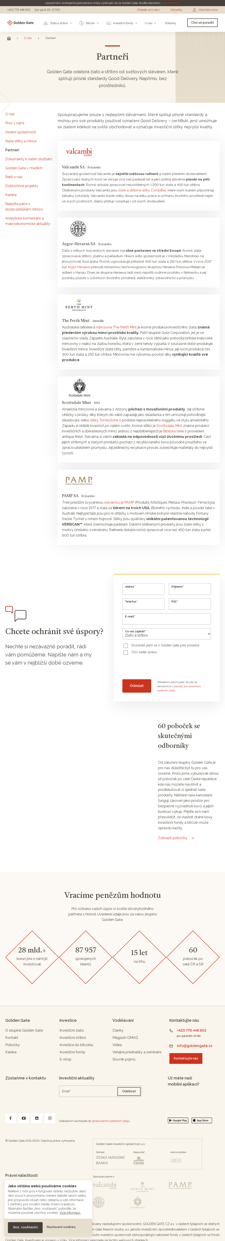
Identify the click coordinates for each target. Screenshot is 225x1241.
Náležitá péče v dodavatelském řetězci (24, 206)
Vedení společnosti (20, 132)
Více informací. (70, 1212)
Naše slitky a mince (20, 141)
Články (117, 1030)
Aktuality (176, 9)
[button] (25, 1227)
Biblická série (174, 431)
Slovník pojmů (124, 1059)
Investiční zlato (72, 1030)
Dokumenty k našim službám (28, 159)
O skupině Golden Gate (24, 1030)
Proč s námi (14, 123)
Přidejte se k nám (148, 9)
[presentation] (155, 667)
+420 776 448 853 (18, 9)
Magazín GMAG (125, 1038)
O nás (28, 38)
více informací (170, 3)
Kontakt (11, 1038)
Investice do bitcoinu (76, 1045)
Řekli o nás (13, 177)
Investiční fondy (72, 1052)
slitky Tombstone (104, 420)
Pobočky (12, 1045)
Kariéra (10, 195)
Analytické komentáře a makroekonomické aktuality (27, 221)
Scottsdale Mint (169, 426)
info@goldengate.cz (194, 1046)
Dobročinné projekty (21, 186)
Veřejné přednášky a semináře (136, 1052)
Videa (117, 1045)
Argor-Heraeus (79, 267)
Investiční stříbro (73, 1038)
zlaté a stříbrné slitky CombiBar (141, 190)
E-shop (65, 1059)
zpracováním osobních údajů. (111, 1121)
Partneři (12, 150)
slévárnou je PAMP (119, 502)
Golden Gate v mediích (23, 168)
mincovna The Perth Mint (116, 327)
